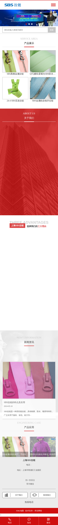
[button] (26, 24)
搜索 (52, 30)
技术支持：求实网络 (33, 511)
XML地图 (20, 511)
